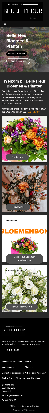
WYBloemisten (30, 410)
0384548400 (34, 112)
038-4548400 (9, 400)
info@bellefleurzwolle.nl (13, 395)
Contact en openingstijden (13, 373)
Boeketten (17, 157)
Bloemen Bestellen (16, 53)
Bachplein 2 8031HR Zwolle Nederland (8, 388)
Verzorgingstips (9, 367)
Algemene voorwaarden (12, 361)
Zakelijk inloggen (18, 61)
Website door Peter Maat (35, 373)
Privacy (28, 361)
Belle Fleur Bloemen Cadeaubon (24, 258)
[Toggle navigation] (5, 24)
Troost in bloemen (22, 306)
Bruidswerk (18, 206)
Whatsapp (29, 367)
